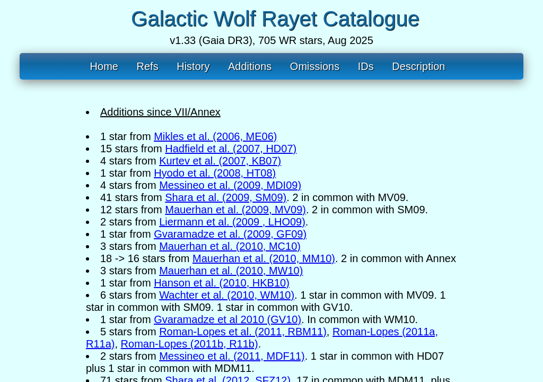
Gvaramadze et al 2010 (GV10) (227, 319)
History (193, 66)
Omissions (314, 66)
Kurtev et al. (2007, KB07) (220, 161)
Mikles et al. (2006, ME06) (215, 136)
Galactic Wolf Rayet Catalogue (275, 18)
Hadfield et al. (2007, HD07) (230, 148)
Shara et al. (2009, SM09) (225, 197)
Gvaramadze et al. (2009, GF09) (230, 234)
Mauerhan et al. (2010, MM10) (263, 258)
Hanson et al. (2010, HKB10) (222, 283)
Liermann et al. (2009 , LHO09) (232, 222)
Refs (148, 66)
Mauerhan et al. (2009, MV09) (235, 209)
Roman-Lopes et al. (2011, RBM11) (243, 331)
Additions (250, 66)
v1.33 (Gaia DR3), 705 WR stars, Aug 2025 (271, 40)
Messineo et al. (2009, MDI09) (230, 185)
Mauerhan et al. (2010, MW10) (231, 270)
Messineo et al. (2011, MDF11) (232, 356)
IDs (366, 66)
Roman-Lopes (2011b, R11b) (189, 344)
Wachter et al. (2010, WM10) (226, 295)
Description (418, 66)
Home (104, 66)
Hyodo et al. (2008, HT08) (215, 173)
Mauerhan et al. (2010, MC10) (230, 246)
